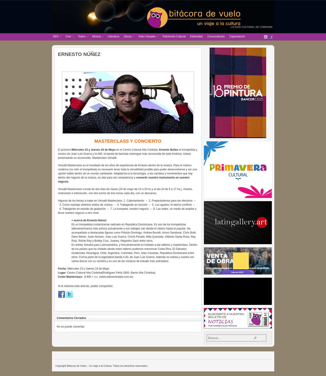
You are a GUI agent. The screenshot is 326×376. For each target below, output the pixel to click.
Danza (127, 37)
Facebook (271, 37)
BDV (56, 37)
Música (97, 37)
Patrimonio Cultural (174, 36)
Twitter (266, 37)
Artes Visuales (147, 37)
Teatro (82, 37)
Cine (68, 37)
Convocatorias (216, 36)
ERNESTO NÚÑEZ (79, 54)
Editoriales (196, 36)
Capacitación (237, 36)
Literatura (113, 36)
